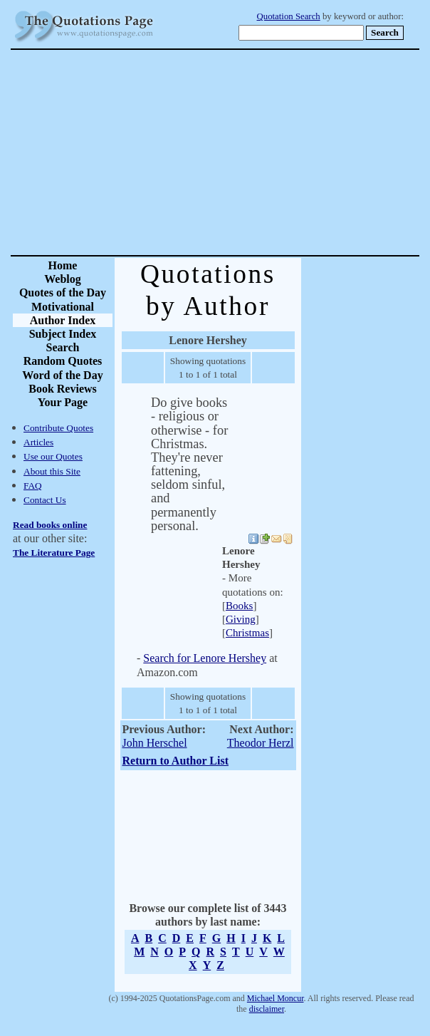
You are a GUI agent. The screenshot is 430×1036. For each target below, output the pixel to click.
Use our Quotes (53, 456)
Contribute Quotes (58, 428)
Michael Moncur (275, 998)
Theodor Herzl (260, 743)
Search (63, 347)
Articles (38, 442)
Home (63, 265)
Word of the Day (62, 375)
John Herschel (154, 743)
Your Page (63, 402)
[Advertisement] (264, 152)
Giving (241, 619)
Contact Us (44, 499)
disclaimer (266, 1009)
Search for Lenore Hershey (204, 658)
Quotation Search (288, 16)
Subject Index (63, 334)
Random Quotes (63, 361)
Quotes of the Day (62, 292)
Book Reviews (62, 389)
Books (239, 605)
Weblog (62, 279)
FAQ (32, 485)
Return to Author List (175, 761)
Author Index (63, 320)
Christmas (247, 632)
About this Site (51, 471)
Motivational (62, 307)
